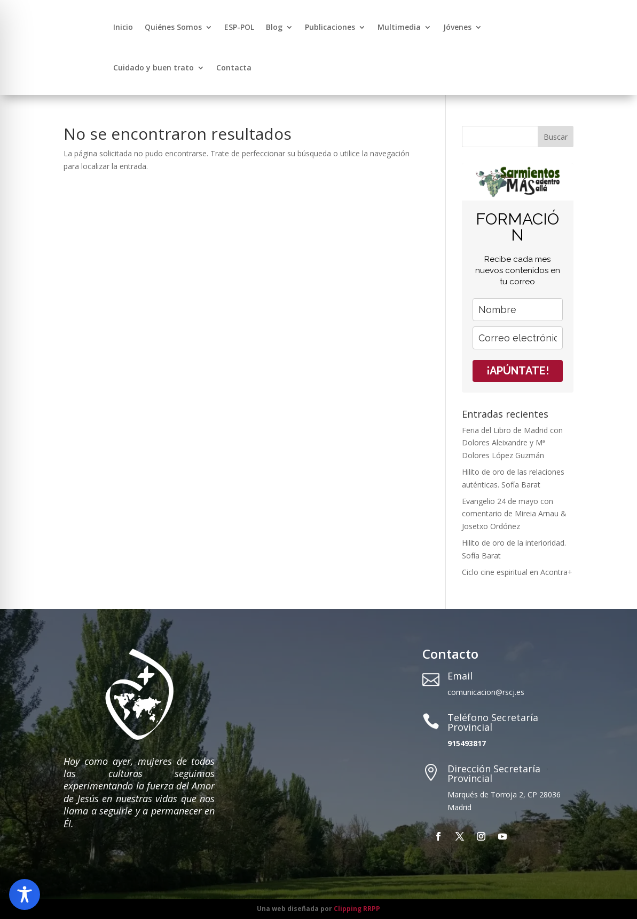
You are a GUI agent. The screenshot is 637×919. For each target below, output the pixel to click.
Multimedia (399, 27)
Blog (274, 27)
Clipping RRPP (357, 908)
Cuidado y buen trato (153, 67)
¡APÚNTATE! (517, 370)
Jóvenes (457, 27)
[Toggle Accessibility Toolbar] (24, 894)
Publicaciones (330, 27)
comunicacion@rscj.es (485, 692)
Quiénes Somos (173, 27)
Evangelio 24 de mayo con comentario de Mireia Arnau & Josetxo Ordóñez (514, 514)
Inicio (123, 27)
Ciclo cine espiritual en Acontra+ (517, 572)
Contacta (233, 67)
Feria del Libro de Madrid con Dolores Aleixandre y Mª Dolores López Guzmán (512, 443)
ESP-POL (239, 27)
